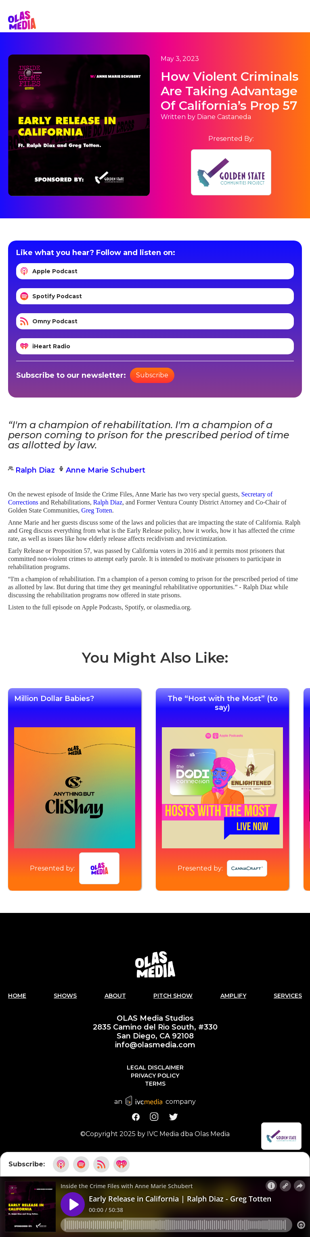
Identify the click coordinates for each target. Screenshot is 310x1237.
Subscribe (152, 375)
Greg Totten (96, 510)
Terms (155, 1083)
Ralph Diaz (107, 502)
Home (17, 995)
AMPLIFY (233, 995)
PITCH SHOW (173, 995)
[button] (302, 20)
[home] (22, 20)
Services (288, 995)
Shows (65, 995)
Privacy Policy (155, 1075)
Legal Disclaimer (155, 1067)
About (115, 995)
